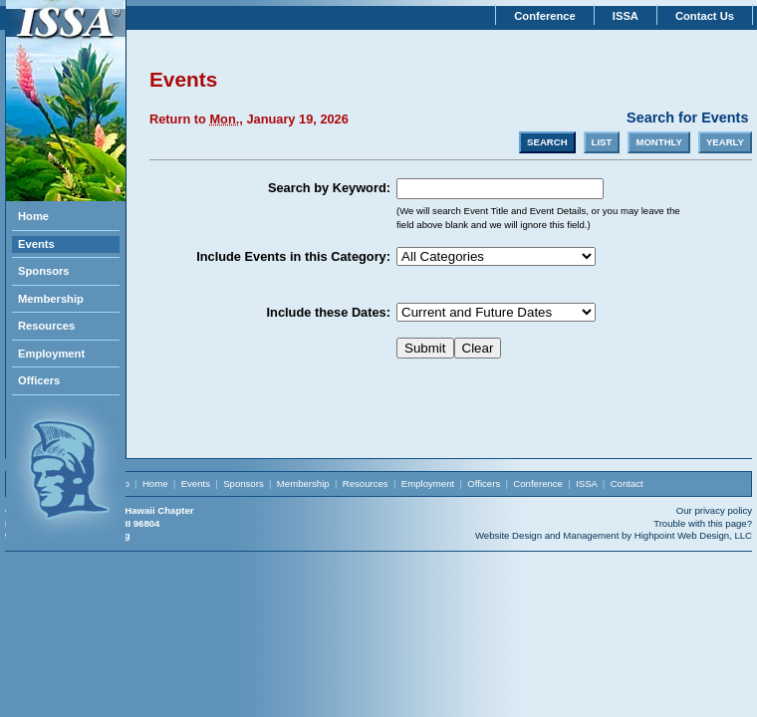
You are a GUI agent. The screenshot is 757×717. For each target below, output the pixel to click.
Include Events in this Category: (293, 256)
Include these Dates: (328, 312)
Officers (39, 380)
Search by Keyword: (329, 187)
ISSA (625, 16)
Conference (545, 16)
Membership (51, 299)
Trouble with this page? (702, 523)
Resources (46, 326)
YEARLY (725, 141)
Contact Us (704, 16)
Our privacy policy (714, 510)
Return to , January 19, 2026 (249, 119)
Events (36, 244)
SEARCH (547, 141)
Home (33, 216)
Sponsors (44, 271)
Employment (51, 353)
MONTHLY (658, 141)
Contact (627, 483)
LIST (602, 141)
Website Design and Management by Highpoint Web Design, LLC (613, 535)
